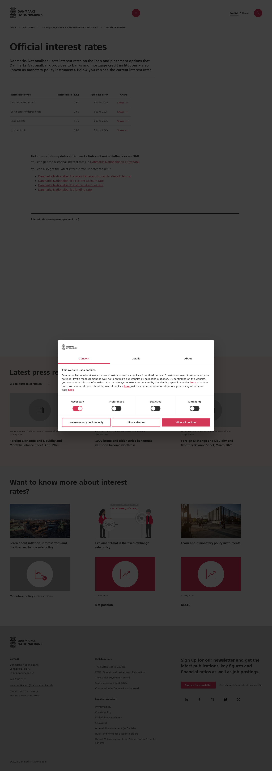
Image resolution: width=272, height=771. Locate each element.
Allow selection (135, 422)
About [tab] (188, 358)
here (193, 382)
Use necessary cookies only (86, 422)
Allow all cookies (185, 422)
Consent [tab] (84, 358)
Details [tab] (136, 358)
